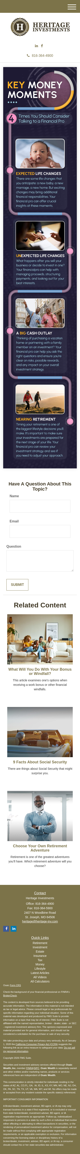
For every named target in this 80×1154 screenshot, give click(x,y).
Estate (40, 951)
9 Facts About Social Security (40, 762)
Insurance (40, 956)
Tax (40, 960)
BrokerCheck (10, 995)
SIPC (36, 1068)
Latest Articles (40, 973)
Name (14, 496)
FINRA (29, 1068)
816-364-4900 (40, 55)
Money (39, 964)
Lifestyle (40, 968)
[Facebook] (42, 46)
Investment (40, 947)
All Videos (40, 977)
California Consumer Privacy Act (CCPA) (37, 1044)
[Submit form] (17, 585)
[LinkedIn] (36, 46)
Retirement (40, 943)
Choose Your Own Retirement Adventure (40, 848)
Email (14, 521)
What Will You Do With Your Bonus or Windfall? (39, 671)
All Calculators (40, 981)
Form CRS (15, 985)
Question (13, 546)
